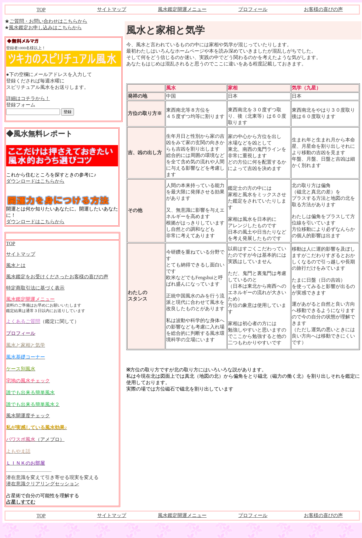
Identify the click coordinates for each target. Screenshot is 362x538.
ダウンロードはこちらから (35, 181)
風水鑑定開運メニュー (182, 9)
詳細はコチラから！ (28, 98)
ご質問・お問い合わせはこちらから (48, 21)
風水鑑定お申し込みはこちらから (45, 27)
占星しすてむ (20, 502)
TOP (41, 9)
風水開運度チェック (28, 415)
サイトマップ (111, 9)
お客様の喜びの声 (323, 9)
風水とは (16, 265)
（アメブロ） (35, 439)
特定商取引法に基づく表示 (35, 287)
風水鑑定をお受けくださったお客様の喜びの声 (57, 276)
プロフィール (252, 9)
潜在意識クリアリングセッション (42, 483)
